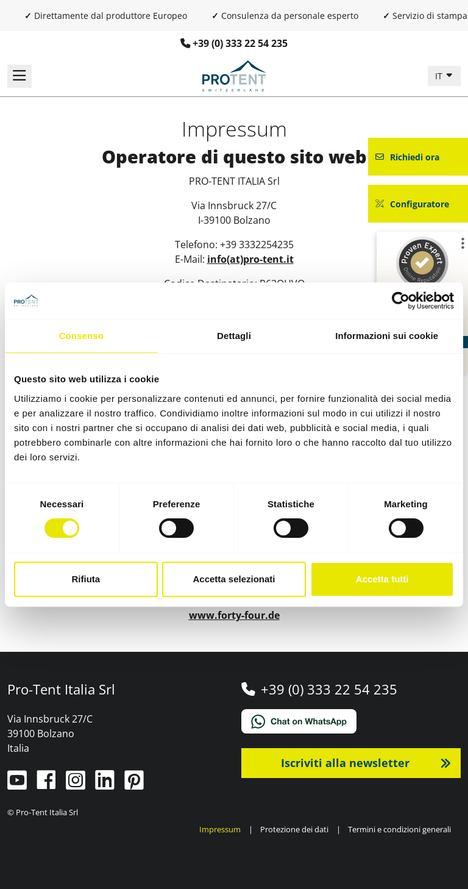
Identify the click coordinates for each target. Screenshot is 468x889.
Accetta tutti (382, 579)
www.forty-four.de (234, 615)
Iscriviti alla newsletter (345, 762)
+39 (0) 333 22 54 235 (240, 43)
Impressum (220, 829)
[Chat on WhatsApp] (351, 721)
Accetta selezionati (234, 579)
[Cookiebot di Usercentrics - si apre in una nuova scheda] (400, 300)
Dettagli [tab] (234, 335)
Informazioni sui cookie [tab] (386, 335)
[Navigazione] (19, 76)
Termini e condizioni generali (399, 829)
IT (440, 76)
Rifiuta (85, 579)
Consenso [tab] (81, 335)
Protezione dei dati (294, 829)
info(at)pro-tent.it (250, 259)
